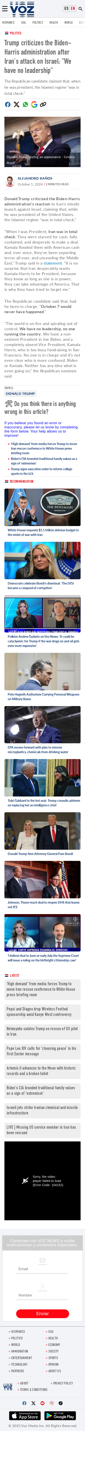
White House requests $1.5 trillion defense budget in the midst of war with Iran (43, 532)
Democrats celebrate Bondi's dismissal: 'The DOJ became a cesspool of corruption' (41, 585)
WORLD (68, 23)
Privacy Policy (63, 1384)
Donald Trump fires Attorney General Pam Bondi (40, 854)
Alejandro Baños (35, 178)
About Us (54, 1371)
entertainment (21, 1358)
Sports (53, 1358)
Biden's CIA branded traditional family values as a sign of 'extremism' (44, 461)
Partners (17, 1371)
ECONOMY (54, 1345)
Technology (19, 1365)
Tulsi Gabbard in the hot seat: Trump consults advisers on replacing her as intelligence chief (44, 803)
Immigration (19, 1352)
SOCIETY (53, 1352)
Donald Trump (20, 393)
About (24, 1384)
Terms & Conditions (33, 1390)
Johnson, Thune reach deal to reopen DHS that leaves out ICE (43, 905)
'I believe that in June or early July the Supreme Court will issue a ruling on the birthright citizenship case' (43, 958)
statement (53, 263)
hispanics (8, 23)
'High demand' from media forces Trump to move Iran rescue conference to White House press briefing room (44, 448)
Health (53, 23)
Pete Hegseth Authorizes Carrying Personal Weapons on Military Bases (43, 696)
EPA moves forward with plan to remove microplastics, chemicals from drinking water (38, 749)
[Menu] (5, 8)
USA (23, 23)
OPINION (53, 1365)
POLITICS (37, 23)
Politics (15, 33)
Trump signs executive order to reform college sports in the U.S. (41, 471)
